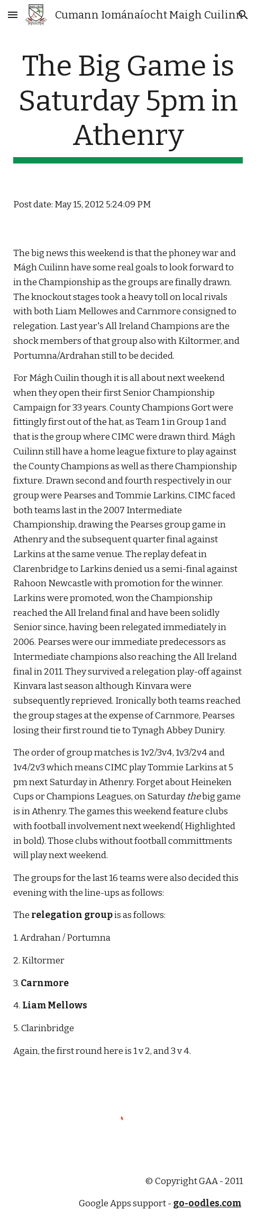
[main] (128, 106)
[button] (12, 14)
